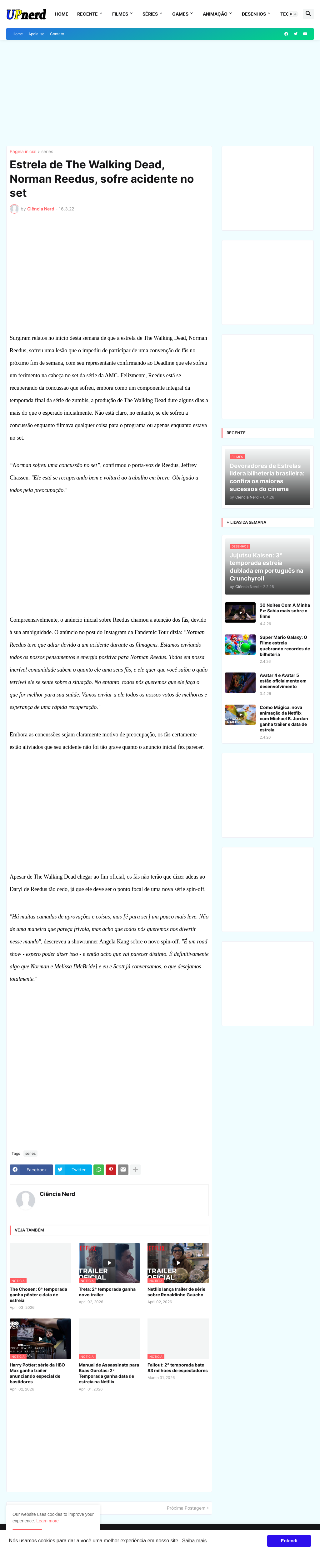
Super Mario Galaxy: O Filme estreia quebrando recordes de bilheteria (285, 645)
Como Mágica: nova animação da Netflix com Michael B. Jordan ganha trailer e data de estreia (284, 719)
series (47, 151)
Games (180, 14)
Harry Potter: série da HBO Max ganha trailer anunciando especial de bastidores (37, 1373)
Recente (87, 14)
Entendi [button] (289, 1540)
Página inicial (23, 151)
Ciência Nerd (57, 1194)
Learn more (47, 1520)
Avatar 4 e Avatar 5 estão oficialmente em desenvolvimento (283, 680)
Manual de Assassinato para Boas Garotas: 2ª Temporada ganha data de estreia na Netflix (109, 1373)
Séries (150, 14)
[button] (293, 14)
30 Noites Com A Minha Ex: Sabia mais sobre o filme (285, 610)
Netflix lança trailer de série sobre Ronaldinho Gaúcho (176, 1291)
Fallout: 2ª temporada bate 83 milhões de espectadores (178, 1367)
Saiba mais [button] (194, 1540)
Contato (57, 33)
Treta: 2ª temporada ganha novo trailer (107, 1291)
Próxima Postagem (186, 1508)
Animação (215, 14)
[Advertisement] (160, 93)
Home (61, 14)
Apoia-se (36, 33)
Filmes (120, 14)
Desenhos (254, 14)
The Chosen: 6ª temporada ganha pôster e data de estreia (38, 1294)
